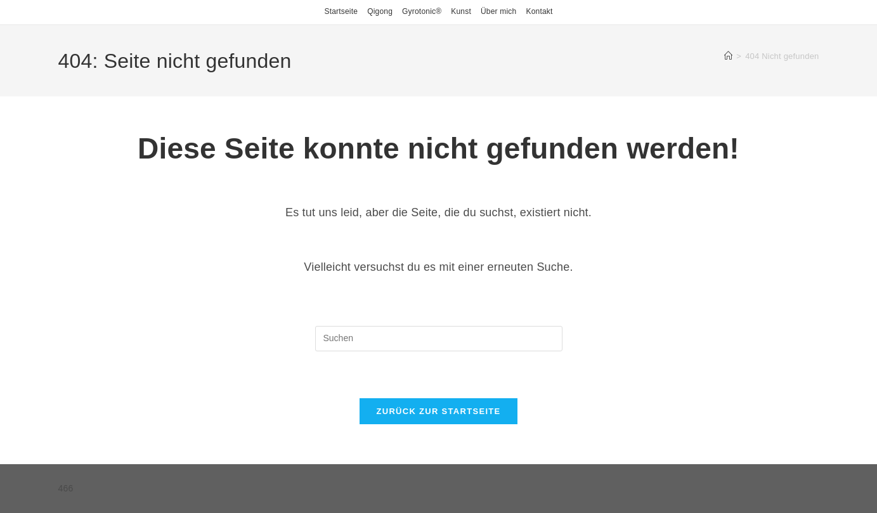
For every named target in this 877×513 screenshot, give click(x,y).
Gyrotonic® (421, 11)
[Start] (728, 56)
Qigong (380, 11)
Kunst (461, 11)
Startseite (341, 11)
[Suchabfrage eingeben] (438, 338)
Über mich (498, 11)
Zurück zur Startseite (438, 411)
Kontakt (539, 11)
